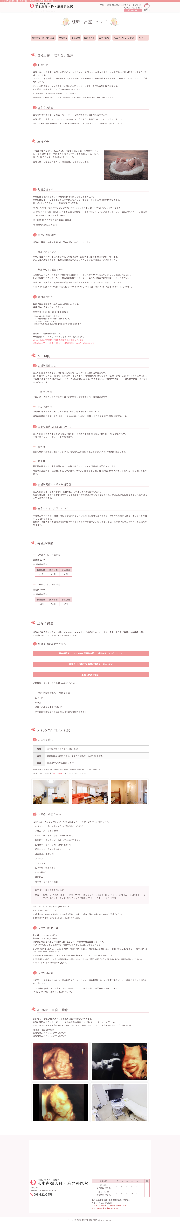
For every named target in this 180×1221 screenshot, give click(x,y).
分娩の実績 (89, 37)
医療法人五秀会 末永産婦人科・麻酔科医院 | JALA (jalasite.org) (64, 342)
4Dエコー (143, 37)
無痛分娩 (63, 37)
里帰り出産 (104, 37)
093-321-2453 (58, 773)
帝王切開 (76, 37)
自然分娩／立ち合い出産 (43, 37)
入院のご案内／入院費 (124, 37)
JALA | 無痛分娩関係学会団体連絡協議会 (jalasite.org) (58, 339)
